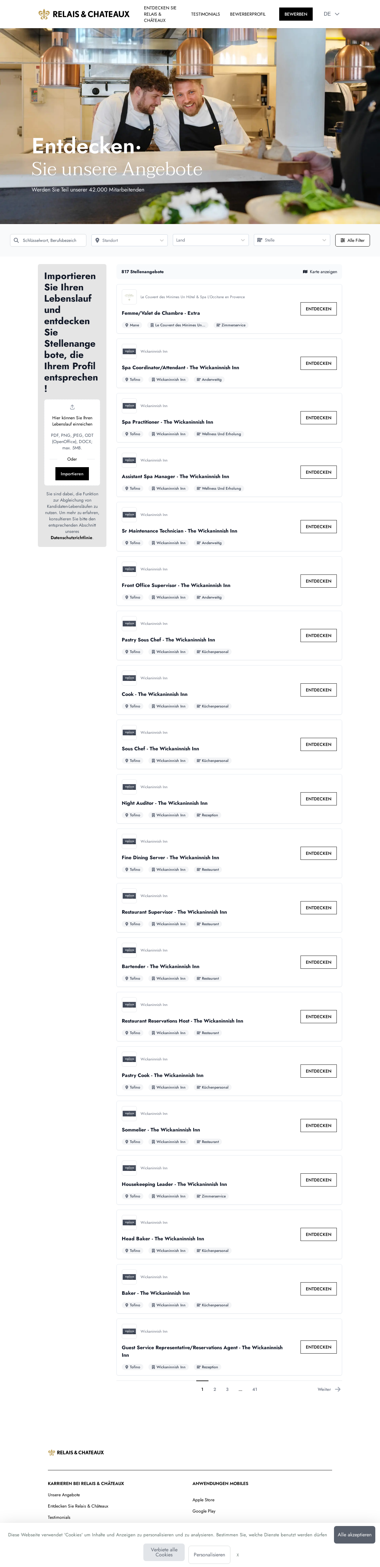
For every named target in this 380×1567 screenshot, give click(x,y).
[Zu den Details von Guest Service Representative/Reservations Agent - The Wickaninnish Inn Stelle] (229, 1347)
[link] (318, 308)
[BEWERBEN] (296, 14)
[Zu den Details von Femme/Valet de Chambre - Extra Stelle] (229, 309)
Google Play (204, 1511)
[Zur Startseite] (84, 14)
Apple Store (203, 1500)
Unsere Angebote (64, 1495)
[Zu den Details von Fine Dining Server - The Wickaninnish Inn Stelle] (229, 853)
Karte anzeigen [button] (320, 271)
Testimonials (59, 1517)
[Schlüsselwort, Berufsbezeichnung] (48, 240)
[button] (337, 14)
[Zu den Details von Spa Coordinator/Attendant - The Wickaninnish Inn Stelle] (229, 363)
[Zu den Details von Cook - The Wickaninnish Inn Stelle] (229, 690)
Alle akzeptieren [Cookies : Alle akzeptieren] (355, 1534)
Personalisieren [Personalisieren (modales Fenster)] (209, 1554)
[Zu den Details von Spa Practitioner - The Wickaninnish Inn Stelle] (229, 417)
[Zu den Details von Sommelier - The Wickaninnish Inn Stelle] (229, 1125)
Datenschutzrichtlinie (71, 537)
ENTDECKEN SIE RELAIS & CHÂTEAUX (160, 14)
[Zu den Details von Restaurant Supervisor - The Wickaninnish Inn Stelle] (229, 907)
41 (254, 1389)
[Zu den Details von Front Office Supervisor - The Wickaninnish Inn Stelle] (229, 581)
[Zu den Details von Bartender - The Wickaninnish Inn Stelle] (229, 962)
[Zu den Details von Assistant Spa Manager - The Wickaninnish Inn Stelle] (229, 472)
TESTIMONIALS (205, 14)
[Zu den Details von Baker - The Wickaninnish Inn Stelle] (229, 1289)
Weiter (329, 1389)
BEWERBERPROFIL (247, 14)
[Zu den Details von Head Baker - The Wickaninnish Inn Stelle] (229, 1234)
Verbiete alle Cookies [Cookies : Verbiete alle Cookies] (164, 1552)
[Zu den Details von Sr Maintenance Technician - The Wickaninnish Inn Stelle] (229, 526)
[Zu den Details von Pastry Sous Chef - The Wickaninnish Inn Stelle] (229, 635)
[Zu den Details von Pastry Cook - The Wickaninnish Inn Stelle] (229, 1071)
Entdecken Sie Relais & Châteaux (78, 1506)
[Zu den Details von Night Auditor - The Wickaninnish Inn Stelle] (229, 799)
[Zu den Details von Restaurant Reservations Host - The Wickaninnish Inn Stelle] (229, 1016)
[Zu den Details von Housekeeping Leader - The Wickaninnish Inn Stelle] (229, 1180)
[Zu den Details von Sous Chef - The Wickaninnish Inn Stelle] (229, 744)
